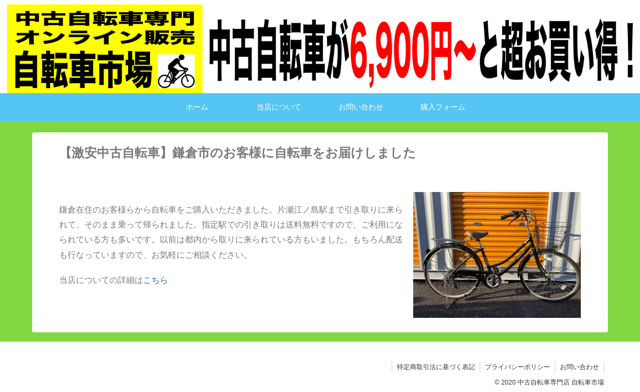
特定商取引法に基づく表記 (436, 367)
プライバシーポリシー (517, 367)
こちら (155, 280)
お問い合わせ (579, 367)
